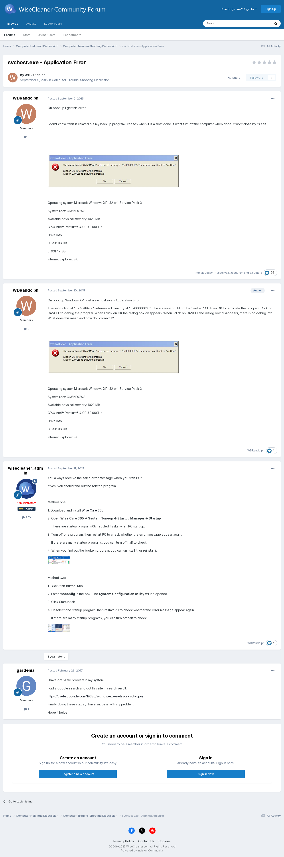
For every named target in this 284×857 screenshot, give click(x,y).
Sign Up (271, 9)
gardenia (26, 670)
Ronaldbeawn (204, 272)
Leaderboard (72, 35)
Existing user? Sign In (239, 9)
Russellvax (222, 272)
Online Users (46, 35)
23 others (256, 272)
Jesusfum (236, 272)
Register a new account (78, 774)
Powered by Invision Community (142, 850)
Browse (12, 25)
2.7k (26, 517)
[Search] (225, 23)
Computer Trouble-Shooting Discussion (81, 80)
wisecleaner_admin (25, 470)
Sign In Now (206, 774)
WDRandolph (35, 75)
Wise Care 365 (92, 510)
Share (234, 77)
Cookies (164, 841)
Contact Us (146, 841)
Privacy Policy (123, 841)
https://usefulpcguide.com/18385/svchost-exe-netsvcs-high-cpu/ (95, 696)
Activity (31, 23)
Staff (26, 35)
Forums (9, 35)
